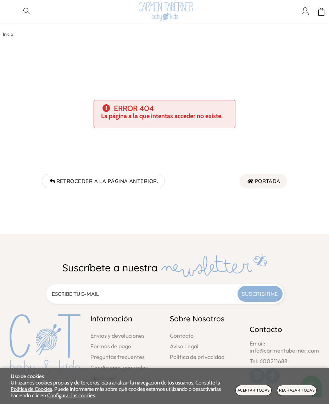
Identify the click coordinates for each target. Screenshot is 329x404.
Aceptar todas (253, 390)
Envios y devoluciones (117, 335)
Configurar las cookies (71, 395)
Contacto (182, 335)
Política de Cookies (31, 389)
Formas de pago (110, 346)
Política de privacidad (197, 356)
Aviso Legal (184, 346)
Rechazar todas (296, 390)
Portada (263, 181)
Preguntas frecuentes (117, 356)
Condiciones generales (119, 367)
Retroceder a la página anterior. (103, 181)
